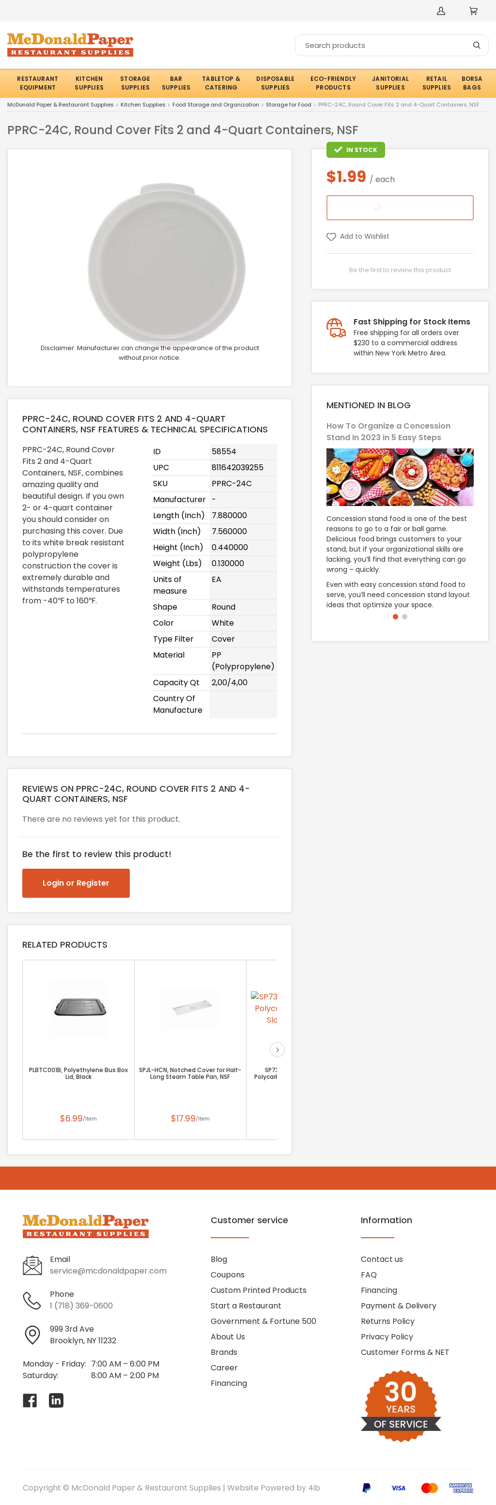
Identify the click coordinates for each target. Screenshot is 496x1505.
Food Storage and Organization (215, 105)
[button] (395, 616)
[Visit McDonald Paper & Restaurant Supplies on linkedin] (56, 1400)
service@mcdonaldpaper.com (108, 1270)
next (277, 1049)
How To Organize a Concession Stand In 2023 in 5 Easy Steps (388, 431)
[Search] (392, 45)
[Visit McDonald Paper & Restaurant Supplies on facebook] (30, 1400)
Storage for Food (288, 105)
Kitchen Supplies (143, 105)
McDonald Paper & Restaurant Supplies (60, 105)
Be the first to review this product (400, 270)
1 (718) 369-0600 (81, 1305)
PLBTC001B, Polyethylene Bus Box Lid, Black (78, 1073)
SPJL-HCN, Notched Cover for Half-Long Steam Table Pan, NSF (190, 1073)
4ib (314, 1487)
